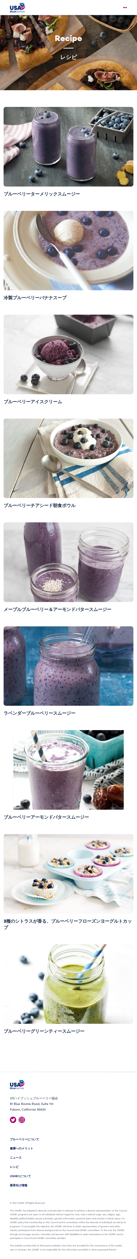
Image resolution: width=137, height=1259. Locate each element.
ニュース (16, 1157)
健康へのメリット (21, 1148)
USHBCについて (20, 1176)
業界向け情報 (18, 1185)
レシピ (14, 1167)
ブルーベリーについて (24, 1139)
